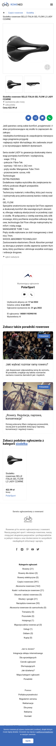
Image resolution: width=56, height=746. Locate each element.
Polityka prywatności (28, 694)
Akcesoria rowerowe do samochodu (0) (28, 607)
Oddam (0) (28, 633)
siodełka (22, 443)
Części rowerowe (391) (28, 582)
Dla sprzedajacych (28, 657)
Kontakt (28, 716)
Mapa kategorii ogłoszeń (27, 675)
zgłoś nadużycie (11, 257)
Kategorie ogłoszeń (28, 564)
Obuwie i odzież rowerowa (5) (28, 594)
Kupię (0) (28, 637)
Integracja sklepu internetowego (28, 653)
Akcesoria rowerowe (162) (28, 586)
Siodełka (30, 13)
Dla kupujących (28, 666)
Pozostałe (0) (28, 616)
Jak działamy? (28, 670)
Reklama (28, 712)
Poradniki (28, 679)
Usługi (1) (27, 629)
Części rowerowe (15, 13)
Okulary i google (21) (28, 599)
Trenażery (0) (28, 612)
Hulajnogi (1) (28, 620)
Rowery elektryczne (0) (28, 577)
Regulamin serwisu (28, 699)
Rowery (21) (28, 569)
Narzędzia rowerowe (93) (28, 603)
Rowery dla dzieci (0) (28, 573)
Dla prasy (28, 707)
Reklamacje (28, 703)
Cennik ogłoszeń (28, 662)
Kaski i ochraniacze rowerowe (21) (28, 590)
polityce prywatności (44, 732)
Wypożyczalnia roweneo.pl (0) (28, 625)
